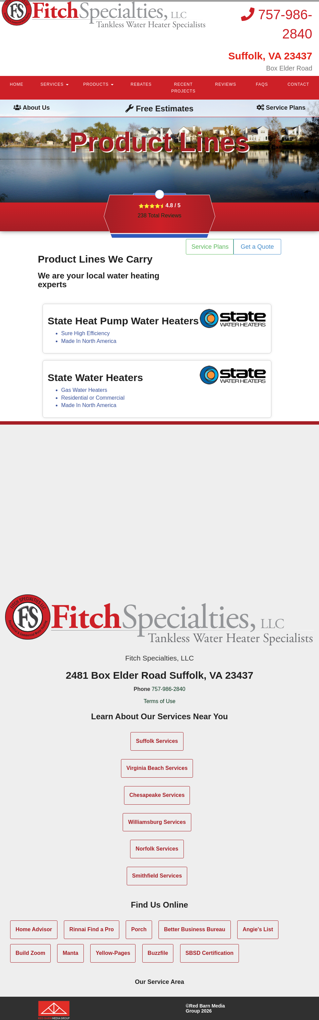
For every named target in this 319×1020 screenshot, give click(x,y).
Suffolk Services (157, 741)
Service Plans (210, 246)
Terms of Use (159, 701)
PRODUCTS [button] (98, 84)
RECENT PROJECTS (183, 87)
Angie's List (258, 929)
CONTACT (298, 84)
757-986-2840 (169, 689)
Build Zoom (30, 953)
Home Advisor (34, 929)
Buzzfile (158, 953)
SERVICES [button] (55, 84)
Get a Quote (257, 246)
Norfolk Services (157, 849)
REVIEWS (225, 84)
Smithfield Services (157, 876)
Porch (138, 929)
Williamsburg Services (157, 822)
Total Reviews (159, 215)
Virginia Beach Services (157, 768)
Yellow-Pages (113, 953)
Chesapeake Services (157, 795)
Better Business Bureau (194, 929)
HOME (16, 84)
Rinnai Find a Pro (91, 929)
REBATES (141, 84)
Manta (70, 953)
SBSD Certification (210, 953)
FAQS (262, 84)
